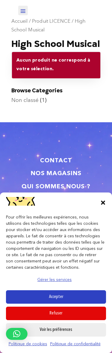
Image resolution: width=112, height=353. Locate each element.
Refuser (56, 313)
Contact (56, 161)
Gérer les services (54, 280)
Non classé (25, 100)
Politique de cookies (28, 344)
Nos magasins (56, 174)
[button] (103, 203)
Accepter (56, 297)
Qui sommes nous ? (56, 187)
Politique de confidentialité (75, 344)
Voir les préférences (56, 330)
